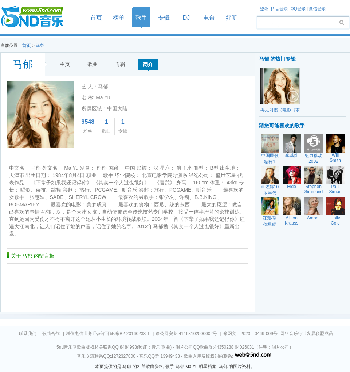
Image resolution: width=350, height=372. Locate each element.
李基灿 (291, 155)
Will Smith (335, 158)
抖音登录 (279, 8)
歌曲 (92, 64)
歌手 (141, 18)
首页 (36, 17)
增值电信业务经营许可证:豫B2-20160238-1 (108, 333)
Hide (291, 186)
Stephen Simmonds (314, 189)
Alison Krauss (291, 220)
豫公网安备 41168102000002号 (186, 333)
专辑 (164, 18)
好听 (231, 18)
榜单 (119, 18)
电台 (209, 18)
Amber (313, 217)
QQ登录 (298, 8)
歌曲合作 (51, 333)
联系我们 (27, 333)
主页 (65, 64)
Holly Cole (335, 220)
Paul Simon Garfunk (335, 191)
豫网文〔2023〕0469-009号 (250, 333)
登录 (264, 8)
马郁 (40, 45)
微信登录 (317, 8)
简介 (148, 64)
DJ (186, 18)
